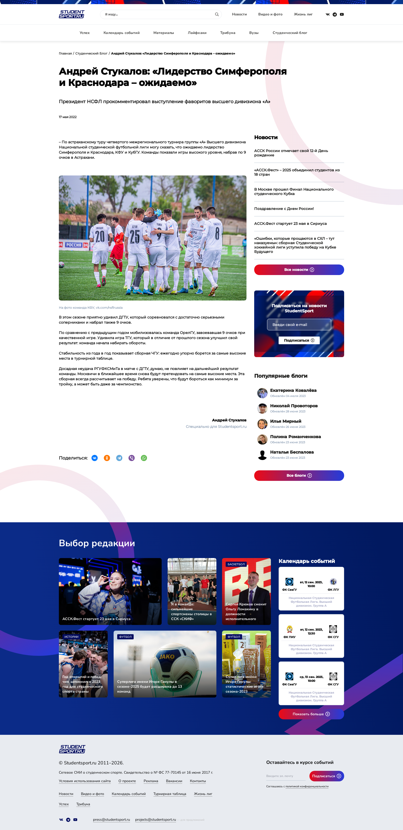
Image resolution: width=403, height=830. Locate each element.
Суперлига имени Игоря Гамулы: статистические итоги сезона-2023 (244, 684)
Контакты (198, 781)
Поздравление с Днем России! (284, 208)
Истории (71, 637)
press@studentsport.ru (111, 819)
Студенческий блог (290, 32)
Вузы (254, 32)
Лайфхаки (197, 32)
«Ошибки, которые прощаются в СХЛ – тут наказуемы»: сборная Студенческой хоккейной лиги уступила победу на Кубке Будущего (295, 245)
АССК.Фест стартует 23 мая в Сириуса (290, 223)
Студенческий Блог (91, 53)
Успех (85, 32)
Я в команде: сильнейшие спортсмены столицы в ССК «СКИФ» (191, 611)
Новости (239, 14)
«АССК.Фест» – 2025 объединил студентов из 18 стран (297, 172)
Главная (65, 53)
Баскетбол (236, 564)
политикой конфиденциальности (307, 786)
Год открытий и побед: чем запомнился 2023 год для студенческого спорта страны (82, 684)
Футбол (125, 637)
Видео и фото (270, 14)
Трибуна (227, 32)
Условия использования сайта (85, 781)
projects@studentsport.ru (155, 819)
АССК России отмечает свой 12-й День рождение (291, 152)
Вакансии (174, 781)
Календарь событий (121, 32)
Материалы (163, 32)
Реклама (151, 781)
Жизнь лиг (303, 14)
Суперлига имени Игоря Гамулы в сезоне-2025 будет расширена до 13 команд (149, 686)
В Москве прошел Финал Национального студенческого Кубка (294, 191)
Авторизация (332, 33)
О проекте (127, 781)
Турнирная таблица (169, 793)
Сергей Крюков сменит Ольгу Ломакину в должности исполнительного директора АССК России (246, 611)
